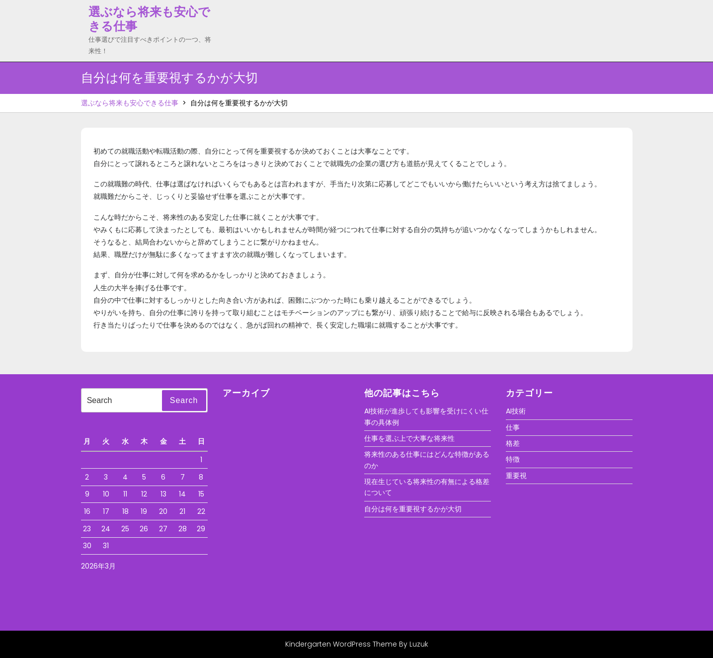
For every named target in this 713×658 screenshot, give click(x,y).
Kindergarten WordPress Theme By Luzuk (356, 644)
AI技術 (516, 411)
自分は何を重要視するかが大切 (413, 509)
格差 (513, 443)
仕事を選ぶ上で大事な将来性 (409, 438)
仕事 (513, 427)
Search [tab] (184, 400)
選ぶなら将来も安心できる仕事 (149, 18)
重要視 (516, 476)
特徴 (513, 459)
